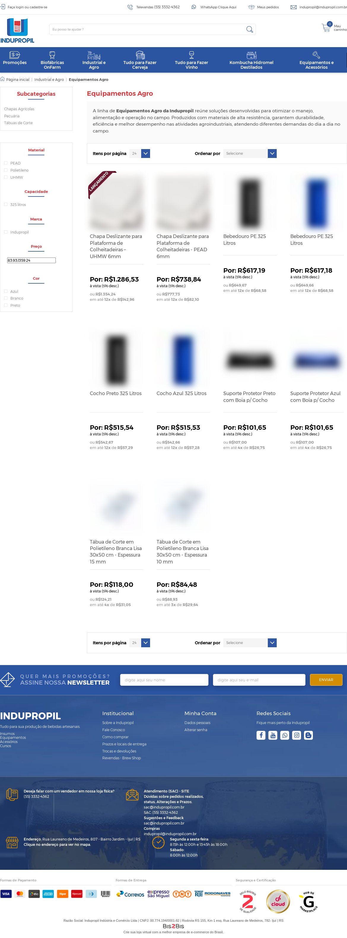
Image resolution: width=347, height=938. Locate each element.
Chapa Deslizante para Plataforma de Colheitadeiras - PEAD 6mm (183, 246)
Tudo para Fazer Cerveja (140, 60)
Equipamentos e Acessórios (317, 60)
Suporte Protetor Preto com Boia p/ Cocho (249, 397)
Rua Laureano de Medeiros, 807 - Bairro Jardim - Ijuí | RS (82, 839)
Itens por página (109, 153)
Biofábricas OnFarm (52, 60)
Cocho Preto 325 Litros (115, 393)
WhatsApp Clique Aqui (218, 7)
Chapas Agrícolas (19, 109)
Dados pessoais (197, 722)
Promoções (15, 58)
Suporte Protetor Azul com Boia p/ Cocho (315, 397)
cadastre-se (38, 7)
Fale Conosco (113, 730)
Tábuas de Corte (18, 123)
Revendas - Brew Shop (121, 758)
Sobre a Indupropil (118, 722)
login (20, 7)
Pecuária (12, 116)
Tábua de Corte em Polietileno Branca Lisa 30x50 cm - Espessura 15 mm (116, 552)
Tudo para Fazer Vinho (191, 60)
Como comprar (115, 737)
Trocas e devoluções (119, 751)
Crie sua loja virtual (137, 932)
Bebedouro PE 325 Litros (244, 240)
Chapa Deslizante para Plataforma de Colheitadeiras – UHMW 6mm (116, 246)
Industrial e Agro (94, 60)
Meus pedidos (268, 7)
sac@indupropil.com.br (164, 807)
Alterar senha (195, 730)
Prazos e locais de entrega (124, 744)
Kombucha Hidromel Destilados (251, 60)
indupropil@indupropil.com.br (323, 7)
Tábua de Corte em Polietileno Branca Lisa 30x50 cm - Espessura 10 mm (182, 552)
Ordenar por (207, 153)
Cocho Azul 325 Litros (181, 393)
